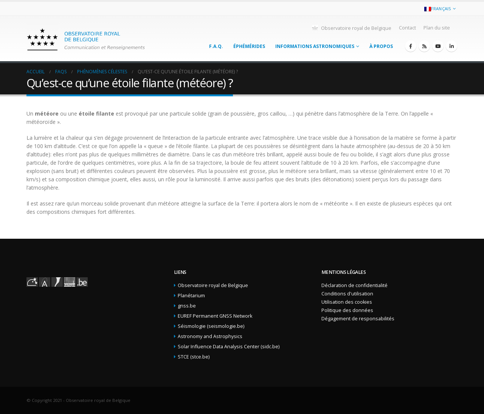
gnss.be (187, 306)
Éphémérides (249, 46)
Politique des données (347, 310)
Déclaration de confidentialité (354, 285)
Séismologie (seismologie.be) (211, 326)
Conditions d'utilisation (347, 293)
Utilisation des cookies (346, 302)
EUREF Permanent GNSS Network (215, 316)
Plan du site (437, 28)
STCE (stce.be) (193, 357)
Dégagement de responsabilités (357, 318)
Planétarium (191, 295)
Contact (407, 28)
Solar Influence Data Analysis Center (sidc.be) (228, 346)
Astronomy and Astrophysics (210, 336)
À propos (381, 46)
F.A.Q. (216, 46)
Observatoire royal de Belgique (351, 27)
